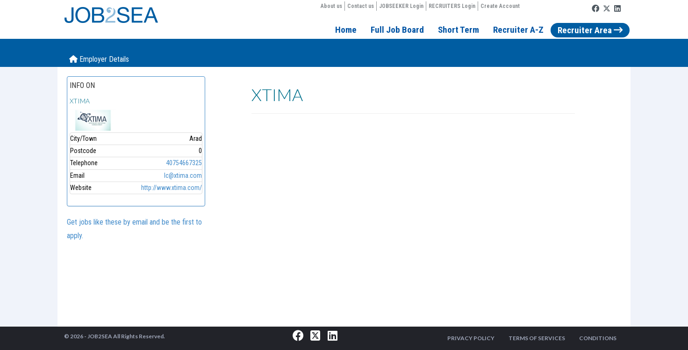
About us (331, 6)
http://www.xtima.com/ (171, 187)
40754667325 (184, 163)
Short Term (458, 29)
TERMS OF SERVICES (537, 338)
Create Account (500, 6)
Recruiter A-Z (518, 29)
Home (346, 29)
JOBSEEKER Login (401, 6)
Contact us (360, 6)
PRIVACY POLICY (470, 338)
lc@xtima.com (183, 175)
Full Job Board (397, 29)
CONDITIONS (597, 338)
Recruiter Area (590, 30)
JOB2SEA (99, 336)
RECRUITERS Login (452, 6)
